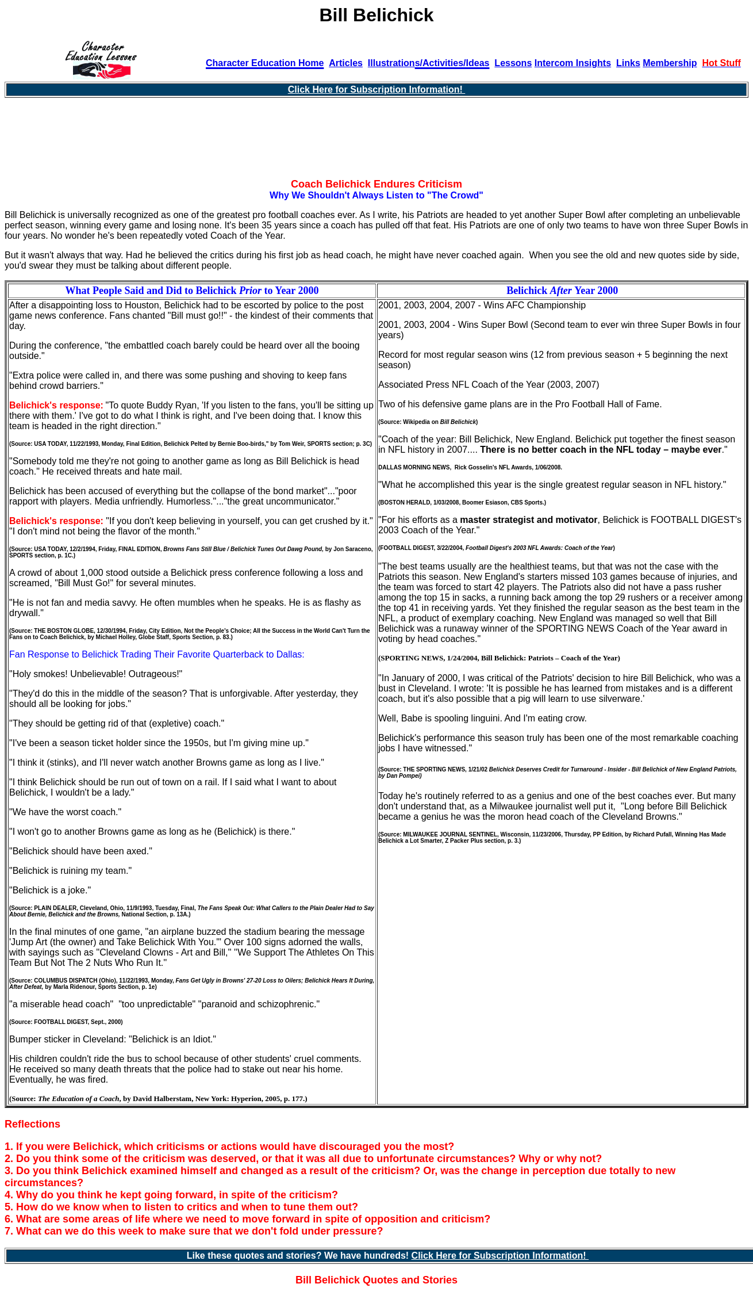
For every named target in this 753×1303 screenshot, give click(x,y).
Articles (346, 63)
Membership (670, 63)
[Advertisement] (376, 143)
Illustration (391, 63)
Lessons (513, 63)
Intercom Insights (573, 63)
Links (628, 63)
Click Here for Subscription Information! (376, 89)
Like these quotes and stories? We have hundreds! (299, 1255)
